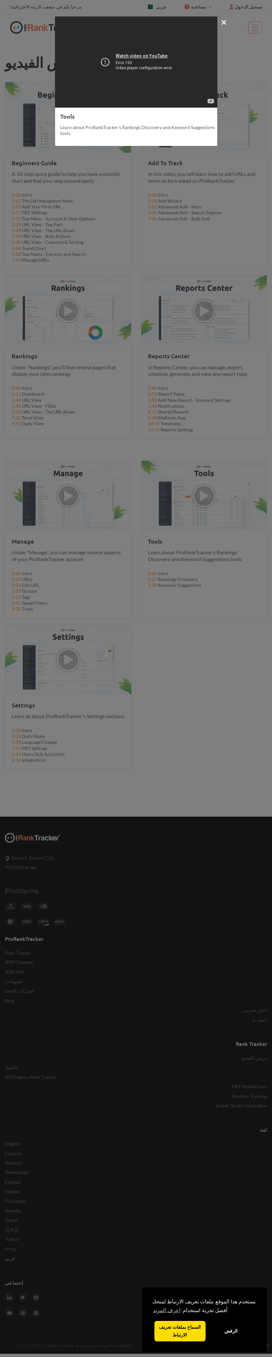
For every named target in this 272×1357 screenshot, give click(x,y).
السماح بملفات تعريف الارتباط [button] (180, 1330)
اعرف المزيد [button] (166, 1310)
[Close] (224, 22)
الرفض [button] (230, 1331)
